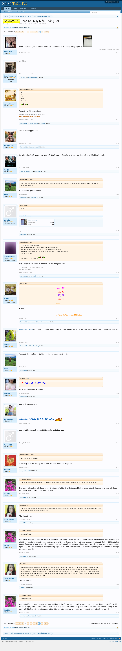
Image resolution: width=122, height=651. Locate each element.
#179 (117, 591)
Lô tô (99, 22)
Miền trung (22, 22)
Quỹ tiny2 (22, 84)
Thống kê (78, 22)
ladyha (6, 305)
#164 (117, 150)
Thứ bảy (64, 22)
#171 (117, 374)
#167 (117, 238)
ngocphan (7, 227)
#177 (117, 526)
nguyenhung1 (9, 152)
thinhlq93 (30, 130)
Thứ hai (34, 22)
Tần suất (94, 22)
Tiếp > (46, 38)
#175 (117, 474)
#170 (117, 349)
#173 (117, 430)
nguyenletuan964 (33, 84)
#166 (117, 201)
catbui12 (22, 178)
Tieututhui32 (23, 130)
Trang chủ (105, 645)
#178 (117, 559)
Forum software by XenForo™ (17, 648)
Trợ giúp (99, 645)
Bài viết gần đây (20, 11)
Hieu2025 (7, 501)
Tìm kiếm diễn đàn (8, 11)
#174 (117, 450)
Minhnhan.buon (9, 264)
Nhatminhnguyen (10, 83)
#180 (117, 619)
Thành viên (23, 8)
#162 (117, 81)
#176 (117, 501)
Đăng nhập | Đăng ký (112, 1)
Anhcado (7, 400)
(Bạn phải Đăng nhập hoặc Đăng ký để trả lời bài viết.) (103, 630)
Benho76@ (8, 58)
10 (42, 38)
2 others (43, 130)
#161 (117, 59)
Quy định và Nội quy (115, 648)
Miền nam (8, 22)
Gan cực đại (86, 22)
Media (15, 8)
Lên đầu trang (113, 645)
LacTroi (36, 130)
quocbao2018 (8, 426)
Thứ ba (40, 22)
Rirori (6, 201)
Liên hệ (93, 645)
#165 (117, 175)
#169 (117, 325)
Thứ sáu (58, 22)
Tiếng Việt (4, 645)
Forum (7, 8)
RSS (119, 645)
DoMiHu (6, 351)
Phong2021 (8, 452)
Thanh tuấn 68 (34, 204)
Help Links (33, 8)
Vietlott (29, 22)
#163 (117, 126)
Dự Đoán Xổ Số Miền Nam (20, 31)
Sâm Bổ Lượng (34, 353)
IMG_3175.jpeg (32, 227)
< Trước (18, 38)
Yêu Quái (22, 623)
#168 (117, 279)
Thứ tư (46, 22)
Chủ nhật (71, 22)
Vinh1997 (38, 31)
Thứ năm (52, 22)
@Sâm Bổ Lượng (26, 336)
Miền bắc (15, 22)
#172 (117, 400)
